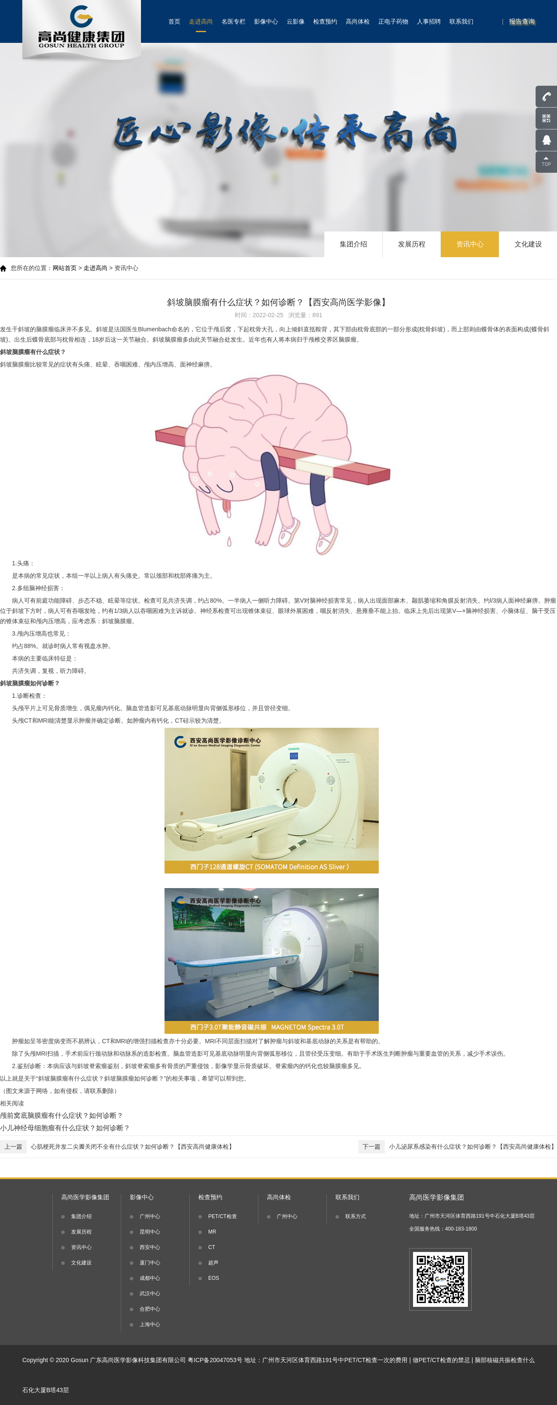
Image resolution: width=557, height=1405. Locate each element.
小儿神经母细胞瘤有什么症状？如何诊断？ (65, 1128)
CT (211, 1247)
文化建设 (528, 244)
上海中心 (150, 1324)
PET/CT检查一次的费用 (376, 1360)
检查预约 (325, 21)
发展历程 (411, 244)
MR (212, 1232)
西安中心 (150, 1247)
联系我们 (461, 21)
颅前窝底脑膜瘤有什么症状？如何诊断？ (61, 1115)
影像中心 (266, 21)
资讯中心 (470, 244)
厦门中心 (150, 1263)
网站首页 (65, 267)
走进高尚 (201, 21)
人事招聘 (429, 21)
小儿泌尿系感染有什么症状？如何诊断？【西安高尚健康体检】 (457, 1146)
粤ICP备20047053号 (215, 1360)
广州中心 (150, 1216)
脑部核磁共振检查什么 (505, 1360)
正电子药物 (393, 21)
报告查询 (522, 21)
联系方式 (355, 1216)
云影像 (296, 21)
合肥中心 (150, 1309)
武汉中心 (150, 1294)
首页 (174, 21)
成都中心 (150, 1278)
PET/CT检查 (222, 1216)
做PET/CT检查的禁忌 (441, 1360)
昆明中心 (150, 1232)
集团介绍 (353, 244)
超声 (213, 1263)
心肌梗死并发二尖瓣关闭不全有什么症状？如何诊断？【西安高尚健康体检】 (117, 1146)
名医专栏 (234, 21)
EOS (213, 1278)
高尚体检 (358, 21)
